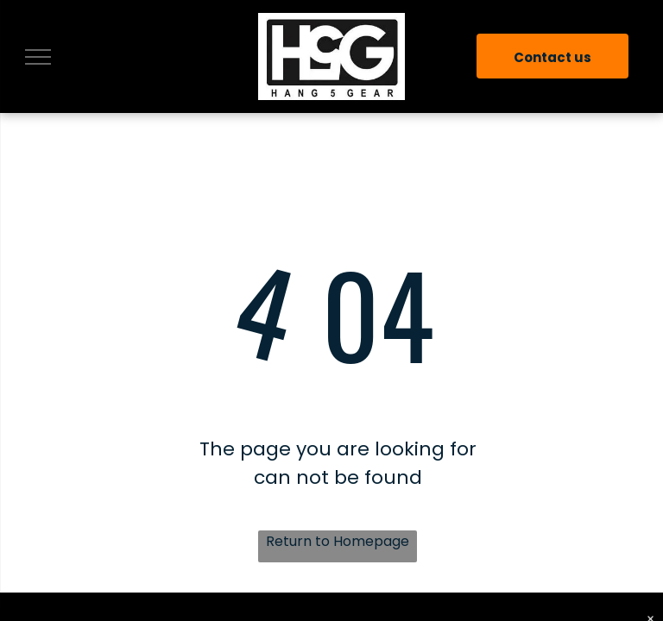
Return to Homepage (337, 541)
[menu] (38, 56)
